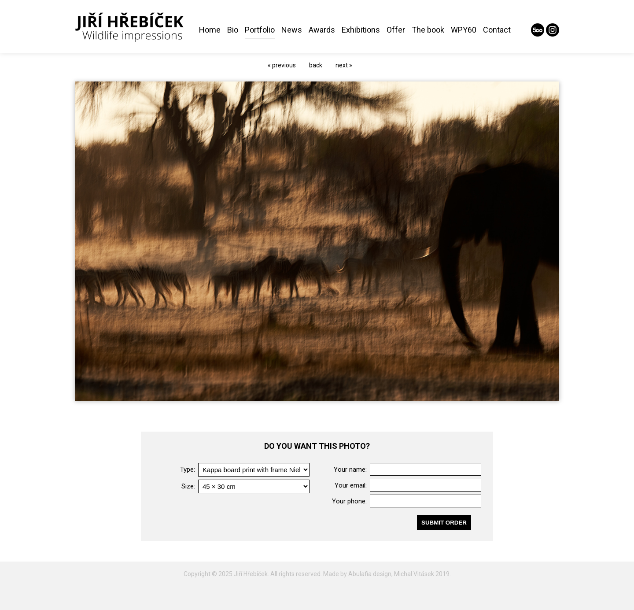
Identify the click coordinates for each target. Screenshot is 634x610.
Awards (322, 29)
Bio (232, 29)
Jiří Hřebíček (251, 573)
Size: (188, 486)
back (315, 65)
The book (428, 29)
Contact (497, 29)
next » (343, 65)
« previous (282, 65)
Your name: (350, 469)
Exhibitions (361, 29)
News (291, 29)
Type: (187, 469)
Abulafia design (369, 573)
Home (210, 29)
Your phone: (349, 501)
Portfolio (260, 29)
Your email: (351, 485)
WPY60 (463, 29)
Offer (396, 29)
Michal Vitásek (414, 573)
